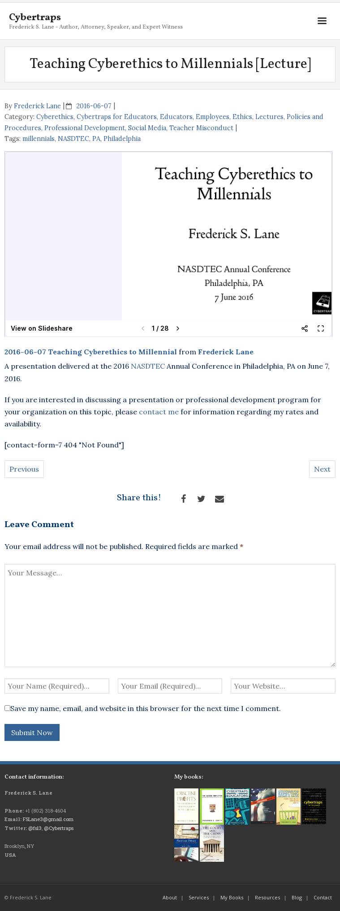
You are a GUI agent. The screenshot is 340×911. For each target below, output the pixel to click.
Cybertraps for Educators (117, 117)
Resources (267, 897)
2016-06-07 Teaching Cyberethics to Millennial (90, 351)
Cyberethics (54, 117)
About (170, 897)
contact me (159, 411)
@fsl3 (35, 828)
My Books (231, 897)
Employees (212, 117)
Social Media (147, 128)
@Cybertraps (58, 828)
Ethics (242, 117)
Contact (323, 897)
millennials (38, 139)
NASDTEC (73, 139)
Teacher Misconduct (201, 128)
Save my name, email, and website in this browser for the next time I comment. (145, 708)
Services (199, 897)
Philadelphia (122, 139)
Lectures (269, 117)
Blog (297, 897)
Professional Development (84, 128)
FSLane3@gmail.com (48, 819)
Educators (176, 117)
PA (96, 139)
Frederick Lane (37, 106)
